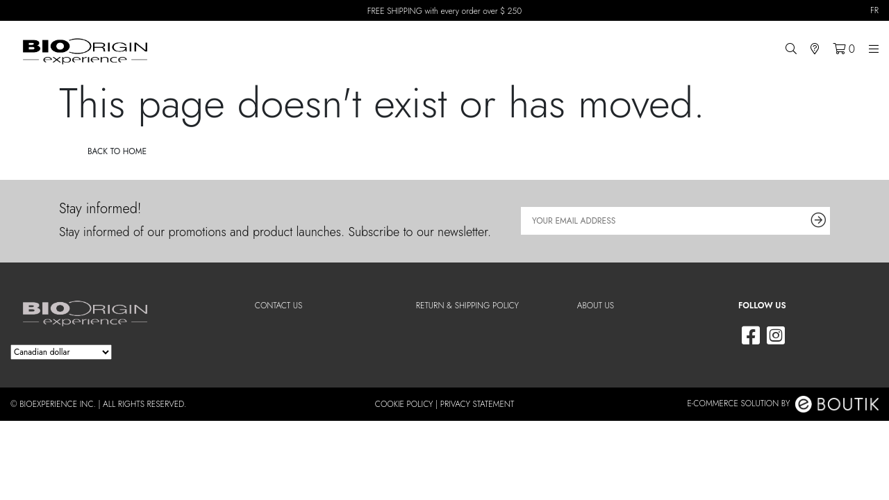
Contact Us (279, 305)
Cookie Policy (404, 404)
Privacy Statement (477, 404)
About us (595, 305)
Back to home (117, 151)
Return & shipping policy (467, 305)
